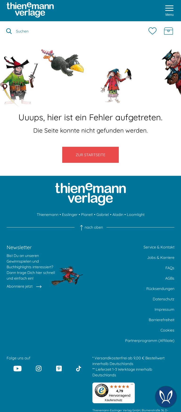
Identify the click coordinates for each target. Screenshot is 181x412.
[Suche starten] (9, 31)
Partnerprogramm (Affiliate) (149, 340)
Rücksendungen (160, 288)
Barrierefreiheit (161, 319)
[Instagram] (39, 368)
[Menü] (132, 385)
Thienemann (47, 214)
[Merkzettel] (153, 31)
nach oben (90, 227)
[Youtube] (17, 368)
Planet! (87, 214)
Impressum (164, 309)
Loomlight (135, 214)
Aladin (117, 214)
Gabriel (102, 214)
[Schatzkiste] (168, 31)
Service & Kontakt (159, 247)
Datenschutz (163, 299)
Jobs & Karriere (160, 257)
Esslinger (70, 214)
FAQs (169, 267)
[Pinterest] (59, 368)
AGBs (169, 278)
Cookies (167, 330)
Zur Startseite (90, 154)
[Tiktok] (78, 368)
